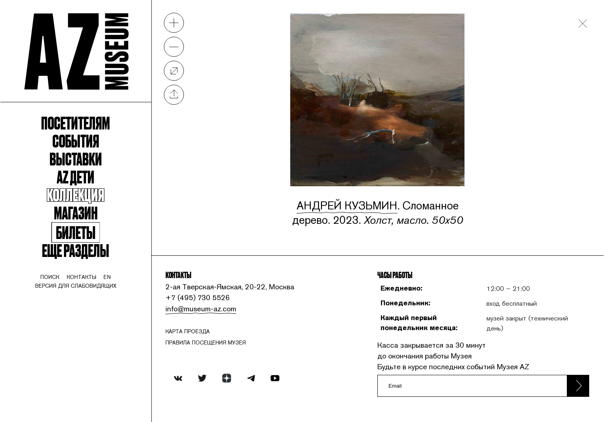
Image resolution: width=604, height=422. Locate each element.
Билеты (76, 232)
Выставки (76, 159)
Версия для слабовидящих (75, 286)
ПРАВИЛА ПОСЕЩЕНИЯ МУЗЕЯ (205, 342)
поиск (49, 277)
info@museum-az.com (200, 308)
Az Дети (75, 177)
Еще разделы (75, 250)
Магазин (76, 213)
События (75, 141)
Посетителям (75, 123)
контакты (81, 277)
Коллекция (75, 195)
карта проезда (187, 331)
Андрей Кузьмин (347, 205)
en (107, 277)
